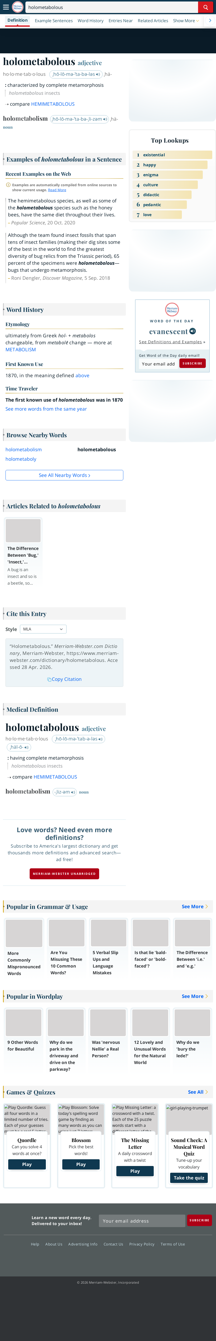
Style (11, 629)
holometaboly (20, 459)
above (82, 375)
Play (27, 1164)
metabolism (20, 349)
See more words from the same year (46, 409)
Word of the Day (172, 321)
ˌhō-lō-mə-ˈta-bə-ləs (76, 74)
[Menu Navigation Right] (210, 20)
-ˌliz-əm (64, 792)
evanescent (168, 331)
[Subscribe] (199, 1220)
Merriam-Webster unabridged (64, 874)
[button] (186, 20)
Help (36, 1244)
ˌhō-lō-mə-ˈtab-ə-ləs (79, 738)
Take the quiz (189, 1178)
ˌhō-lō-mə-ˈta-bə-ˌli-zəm (79, 119)
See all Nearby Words (63, 475)
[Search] (119, 7)
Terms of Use (173, 1244)
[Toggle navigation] (6, 7)
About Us (55, 1244)
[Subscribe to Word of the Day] (158, 363)
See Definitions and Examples (170, 342)
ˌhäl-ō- (19, 747)
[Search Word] (205, 7)
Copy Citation (64, 679)
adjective (90, 63)
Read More (57, 189)
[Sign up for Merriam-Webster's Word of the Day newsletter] (142, 1221)
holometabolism (23, 449)
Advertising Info (84, 1244)
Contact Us (115, 1244)
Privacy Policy (143, 1244)
